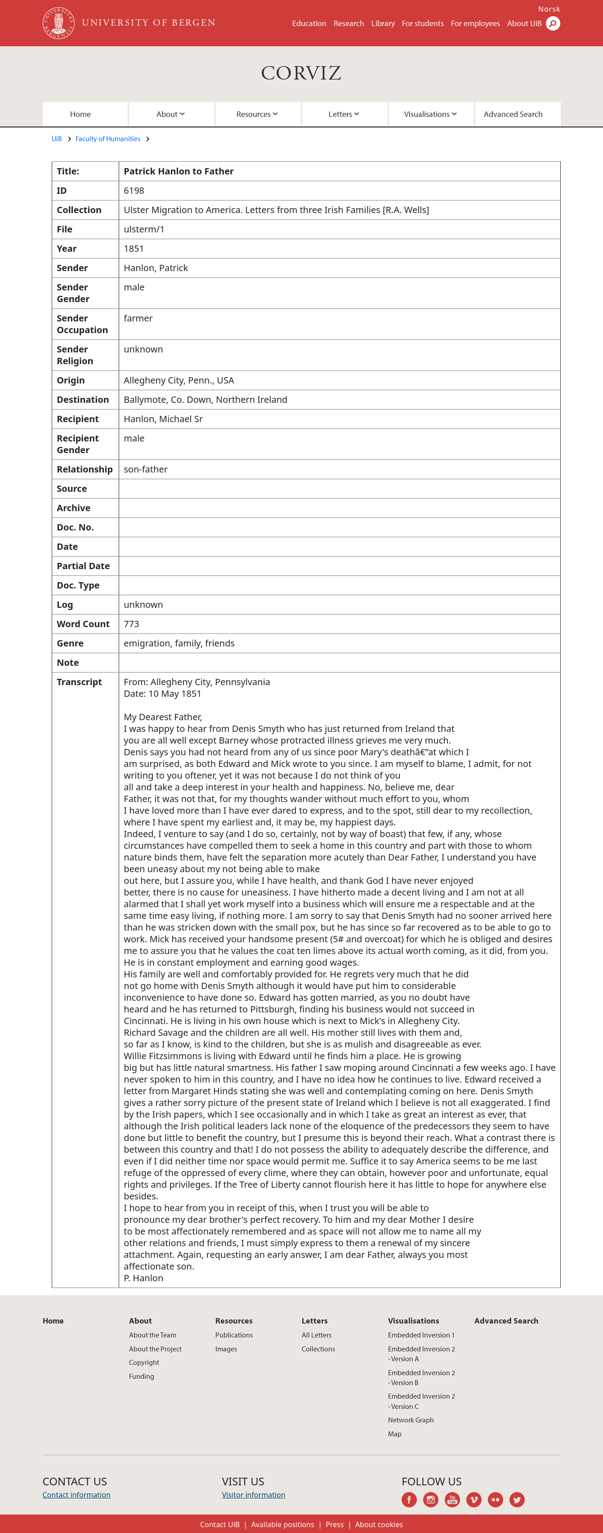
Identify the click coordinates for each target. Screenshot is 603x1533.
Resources (254, 114)
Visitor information (254, 1495)
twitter (520, 1501)
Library (383, 23)
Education (309, 23)
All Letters (316, 1334)
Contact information (77, 1495)
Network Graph (411, 1419)
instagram (434, 1501)
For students (423, 23)
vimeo (477, 1501)
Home (80, 114)
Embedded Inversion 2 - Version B (421, 1377)
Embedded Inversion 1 (421, 1334)
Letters (340, 114)
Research (349, 23)
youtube (455, 1501)
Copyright (144, 1362)
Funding (141, 1376)
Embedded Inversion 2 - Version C (421, 1400)
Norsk (549, 9)
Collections (318, 1348)
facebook (412, 1501)
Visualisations (427, 114)
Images (226, 1348)
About (167, 114)
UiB (57, 138)
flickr (498, 1501)
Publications (234, 1334)
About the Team (152, 1334)
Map (395, 1433)
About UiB (524, 23)
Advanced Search (513, 114)
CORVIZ (301, 74)
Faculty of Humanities (108, 138)
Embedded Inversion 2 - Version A (421, 1353)
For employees (475, 23)
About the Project (155, 1348)
